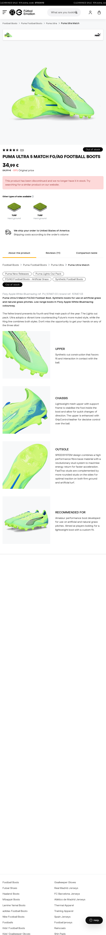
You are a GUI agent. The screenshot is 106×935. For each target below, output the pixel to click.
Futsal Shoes (10, 888)
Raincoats (60, 928)
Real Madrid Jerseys (66, 888)
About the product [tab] (19, 252)
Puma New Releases (17, 273)
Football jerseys (63, 922)
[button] (33, 197)
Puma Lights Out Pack (48, 273)
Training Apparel (63, 910)
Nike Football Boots (13, 916)
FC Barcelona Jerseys (67, 893)
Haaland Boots (11, 893)
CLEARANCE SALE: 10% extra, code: (23, 3)
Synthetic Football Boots (69, 279)
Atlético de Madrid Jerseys (69, 899)
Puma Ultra (51, 23)
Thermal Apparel (64, 905)
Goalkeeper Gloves (65, 882)
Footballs (8, 922)
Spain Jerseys (62, 916)
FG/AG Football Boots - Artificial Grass (27, 279)
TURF (14, 215)
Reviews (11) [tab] (53, 252)
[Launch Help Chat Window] (94, 920)
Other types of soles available (18, 196)
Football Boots (10, 23)
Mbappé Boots (11, 899)
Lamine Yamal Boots (14, 905)
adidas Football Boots (15, 910)
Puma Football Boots (31, 23)
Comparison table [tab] (86, 252)
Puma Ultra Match (70, 23)
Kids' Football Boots (14, 928)
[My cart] (99, 12)
